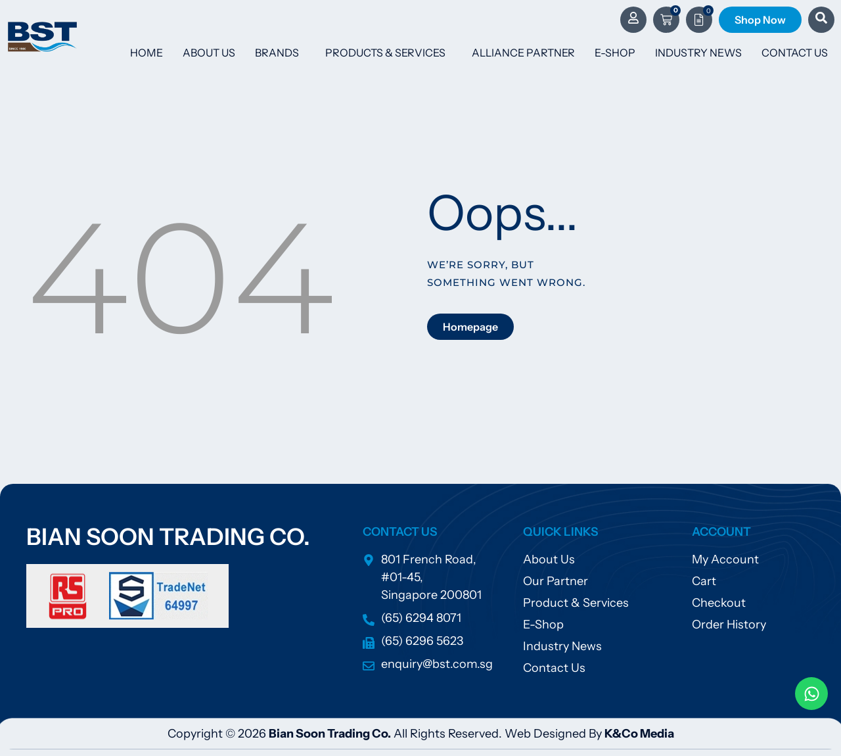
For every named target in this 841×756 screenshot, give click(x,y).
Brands (280, 52)
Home (146, 52)
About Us (209, 52)
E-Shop (615, 52)
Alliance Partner (523, 52)
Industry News (698, 52)
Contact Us (794, 52)
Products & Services (388, 52)
